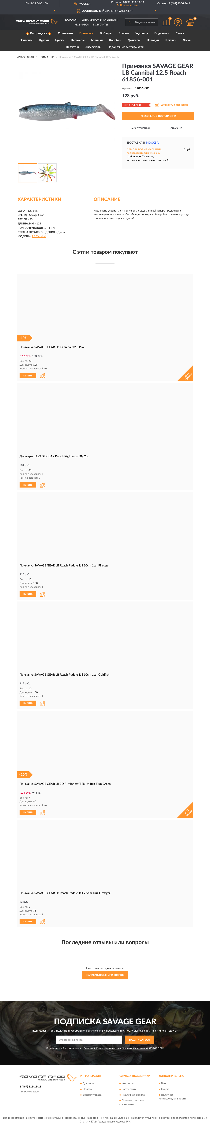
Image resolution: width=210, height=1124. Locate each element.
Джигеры (134, 40)
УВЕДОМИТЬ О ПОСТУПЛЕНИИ (158, 116)
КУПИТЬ (27, 375)
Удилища (141, 33)
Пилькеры (77, 40)
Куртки (44, 40)
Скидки (165, 1087)
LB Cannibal (39, 236)
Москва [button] (152, 142)
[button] (128, 5)
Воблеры (106, 33)
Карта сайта (129, 1087)
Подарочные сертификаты (126, 47)
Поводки (153, 40)
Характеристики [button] (140, 128)
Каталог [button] (71, 20)
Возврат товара (92, 1093)
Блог (164, 1082)
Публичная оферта (133, 1093)
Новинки (82, 24)
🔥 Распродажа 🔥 (38, 33)
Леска (187, 40)
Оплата (87, 1087)
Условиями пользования (135, 1047)
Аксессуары (93, 47)
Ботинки (97, 40)
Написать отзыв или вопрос (105, 974)
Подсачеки (161, 33)
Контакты (100, 24)
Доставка (88, 1082)
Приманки (86, 33)
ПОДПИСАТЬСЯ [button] (139, 1038)
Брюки (59, 40)
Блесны (124, 33)
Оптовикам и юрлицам (100, 20)
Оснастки (26, 40)
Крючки (170, 40)
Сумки (180, 33)
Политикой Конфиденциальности (102, 1047)
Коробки (115, 40)
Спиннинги (65, 33)
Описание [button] (176, 128)
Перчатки (72, 47)
